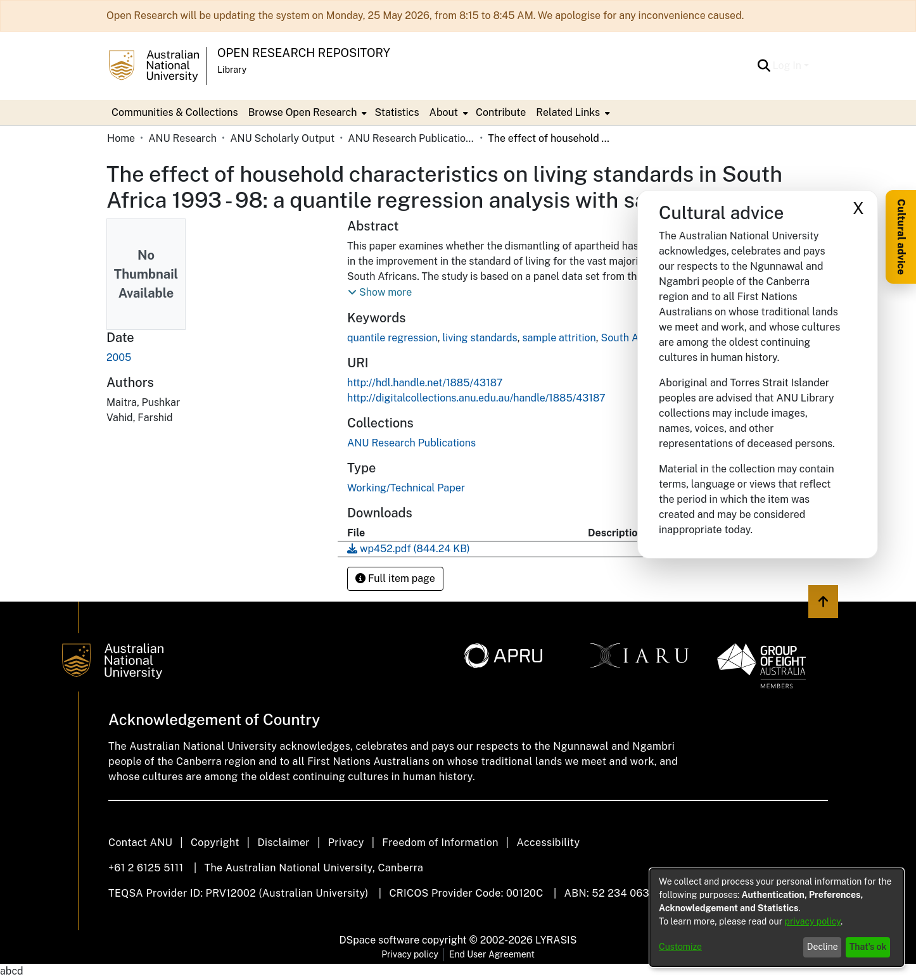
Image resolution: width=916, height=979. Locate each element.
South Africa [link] (630, 338)
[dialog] (776, 917)
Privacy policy (409, 954)
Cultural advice (901, 237)
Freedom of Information (440, 843)
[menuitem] (306, 112)
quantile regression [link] (392, 338)
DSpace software (380, 940)
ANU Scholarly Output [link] (282, 138)
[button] (764, 65)
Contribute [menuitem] (501, 112)
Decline (822, 947)
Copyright (215, 843)
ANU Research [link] (182, 138)
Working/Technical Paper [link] (406, 488)
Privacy (346, 843)
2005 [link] (118, 357)
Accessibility (548, 843)
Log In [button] (788, 66)
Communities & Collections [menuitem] (174, 112)
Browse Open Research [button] (302, 112)
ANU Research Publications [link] (411, 138)
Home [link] (121, 138)
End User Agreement (492, 954)
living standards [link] (479, 338)
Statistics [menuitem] (396, 112)
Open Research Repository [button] (303, 53)
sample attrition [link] (558, 338)
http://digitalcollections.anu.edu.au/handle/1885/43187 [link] (476, 398)
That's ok (868, 947)
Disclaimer (283, 843)
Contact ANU (140, 843)
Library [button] (231, 70)
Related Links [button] (568, 112)
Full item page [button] (395, 578)
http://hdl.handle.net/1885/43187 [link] (424, 383)
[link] (411, 443)
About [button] (443, 112)
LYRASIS (555, 940)
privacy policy (813, 921)
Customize (680, 947)
